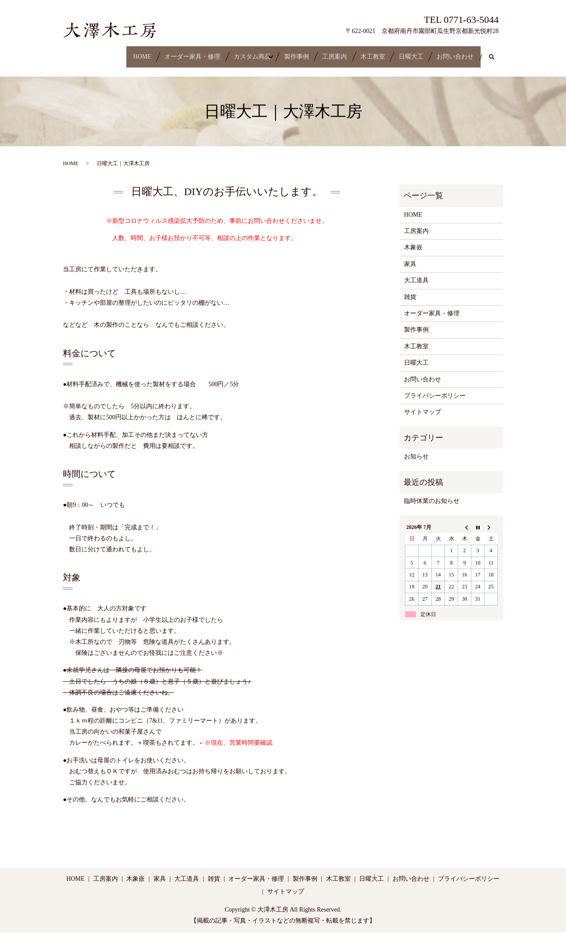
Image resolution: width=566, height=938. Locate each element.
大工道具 (416, 286)
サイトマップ (422, 417)
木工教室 (360, 52)
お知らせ (416, 462)
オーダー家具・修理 (142, 52)
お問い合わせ (461, 52)
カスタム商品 (211, 52)
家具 (410, 269)
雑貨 (410, 302)
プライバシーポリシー (435, 401)
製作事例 (266, 52)
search (80, 66)
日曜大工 (408, 52)
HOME (83, 52)
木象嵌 (413, 253)
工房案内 (313, 52)
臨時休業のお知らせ (431, 506)
